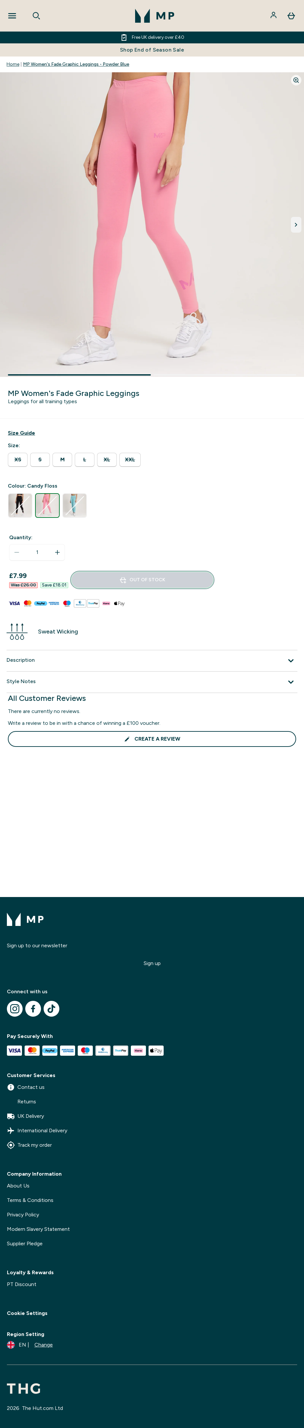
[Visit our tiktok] (51, 1009)
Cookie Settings (27, 1313)
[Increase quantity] (57, 552)
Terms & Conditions (30, 1200)
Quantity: (20, 537)
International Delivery (37, 1131)
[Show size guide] (21, 433)
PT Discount (21, 1284)
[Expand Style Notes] (152, 682)
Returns (21, 1102)
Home (13, 64)
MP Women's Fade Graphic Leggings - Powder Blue (76, 64)
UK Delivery (25, 1116)
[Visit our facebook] (33, 1009)
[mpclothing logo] (154, 16)
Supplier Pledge (25, 1243)
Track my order (29, 1145)
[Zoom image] (296, 80)
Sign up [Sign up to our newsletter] (152, 963)
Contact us (26, 1087)
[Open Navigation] (12, 16)
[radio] (18, 460)
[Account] (274, 15)
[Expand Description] (152, 660)
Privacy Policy (23, 1214)
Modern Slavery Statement (38, 1229)
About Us (18, 1186)
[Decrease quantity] (17, 552)
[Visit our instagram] (15, 1009)
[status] (37, 552)
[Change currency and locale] (30, 1345)
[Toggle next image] (296, 225)
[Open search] (36, 15)
